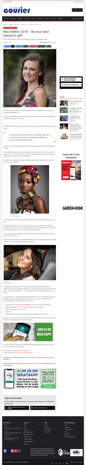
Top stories (76, 462)
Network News (47, 429)
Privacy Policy (27, 436)
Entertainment (16, 24)
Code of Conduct (28, 439)
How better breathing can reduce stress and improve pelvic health (75, 136)
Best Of (47, 18)
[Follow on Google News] (42, 408)
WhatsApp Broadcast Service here (27, 363)
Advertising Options (28, 432)
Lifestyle (20, 18)
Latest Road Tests (69, 429)
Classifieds (12, 18)
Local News (46, 427)
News (5, 18)
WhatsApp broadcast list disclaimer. (21, 350)
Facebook (18, 352)
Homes (66, 432)
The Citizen (59, 18)
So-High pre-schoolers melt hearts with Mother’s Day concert (75, 110)
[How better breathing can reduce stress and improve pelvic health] (64, 136)
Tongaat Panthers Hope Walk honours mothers (75, 118)
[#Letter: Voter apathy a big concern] (64, 103)
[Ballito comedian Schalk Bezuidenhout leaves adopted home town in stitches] (64, 126)
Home (5, 24)
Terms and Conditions (29, 441)
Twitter (23, 352)
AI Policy (26, 444)
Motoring (27, 18)
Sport (33, 18)
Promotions (39, 18)
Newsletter (67, 434)
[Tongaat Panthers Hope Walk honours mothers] (64, 118)
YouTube (47, 357)
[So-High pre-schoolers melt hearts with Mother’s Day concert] (64, 110)
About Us (53, 18)
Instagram (30, 352)
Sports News (47, 432)
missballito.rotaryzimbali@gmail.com (24, 304)
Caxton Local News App (70, 436)
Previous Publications (29, 434)
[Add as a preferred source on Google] (77, 10)
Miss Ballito (10, 116)
